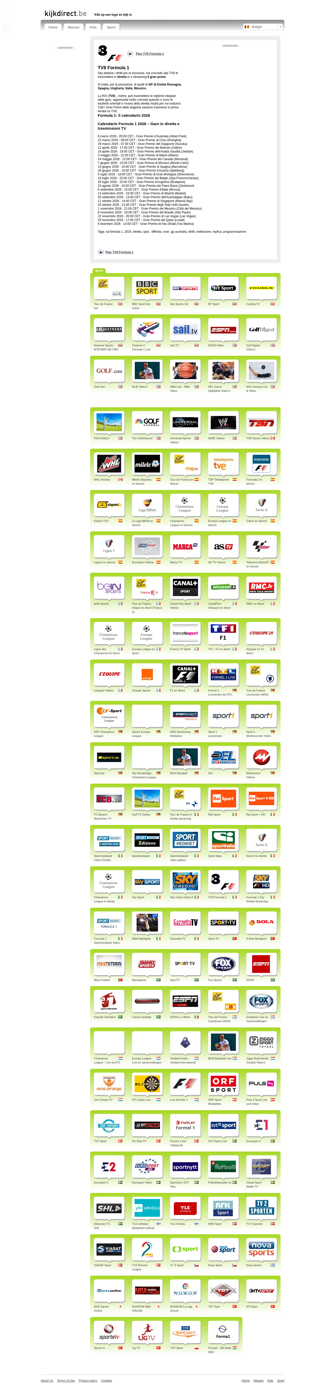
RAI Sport (214, 814)
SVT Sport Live (217, 1141)
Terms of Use (66, 1380)
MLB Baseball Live (219, 1058)
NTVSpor (252, 1306)
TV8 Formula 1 (217, 897)
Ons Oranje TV (103, 1099)
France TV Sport (180, 649)
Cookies (106, 1380)
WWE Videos (216, 438)
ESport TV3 (101, 520)
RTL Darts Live (141, 1099)
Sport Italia (215, 855)
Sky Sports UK (179, 304)
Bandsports (139, 980)
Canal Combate (141, 1017)
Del (210, 773)
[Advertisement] (103, 4)
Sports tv (99, 1347)
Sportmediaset (141, 855)
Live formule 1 (179, 1099)
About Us (47, 1380)
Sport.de (99, 773)
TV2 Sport (100, 1141)
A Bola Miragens (256, 938)
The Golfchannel (142, 438)
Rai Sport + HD (255, 814)
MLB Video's (140, 386)
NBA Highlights (141, 938)
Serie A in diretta (256, 855)
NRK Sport (215, 1223)
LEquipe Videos (103, 690)
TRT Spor (214, 1306)
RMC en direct (255, 603)
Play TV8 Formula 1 (119, 252)
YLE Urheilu (177, 1223)
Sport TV (213, 938)
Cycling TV (253, 304)
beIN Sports (101, 603)
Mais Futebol (102, 980)
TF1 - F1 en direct (219, 649)
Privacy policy (88, 1380)
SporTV (175, 980)
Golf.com (99, 386)
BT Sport (213, 304)
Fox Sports (215, 980)
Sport (111, 27)
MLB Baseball (178, 773)
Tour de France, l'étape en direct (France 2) (147, 608)
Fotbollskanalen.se (220, 1182)
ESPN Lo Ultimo (180, 1017)
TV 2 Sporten (254, 1223)
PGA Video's (101, 438)
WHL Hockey (102, 479)
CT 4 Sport (177, 1265)
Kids (93, 27)
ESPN (250, 980)
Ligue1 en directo (104, 562)
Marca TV (176, 562)
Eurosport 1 (253, 1141)
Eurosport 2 (101, 1182)
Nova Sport (215, 1265)
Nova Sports (254, 1265)
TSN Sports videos (258, 438)
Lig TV (136, 1347)
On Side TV (139, 1141)
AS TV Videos (216, 562)
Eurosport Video (142, 1182)
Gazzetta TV (178, 938)
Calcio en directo (256, 520)
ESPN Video (216, 345)
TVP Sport (176, 1347)
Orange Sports (141, 690)
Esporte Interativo (105, 1017)
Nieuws (73, 27)
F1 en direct (177, 690)
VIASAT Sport (102, 1265)
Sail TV (174, 345)
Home (53, 27)
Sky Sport (138, 897)
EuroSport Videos (143, 562)
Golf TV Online (141, 814)
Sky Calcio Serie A (181, 897)
